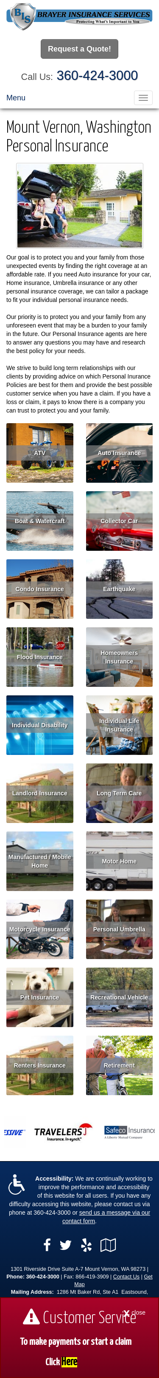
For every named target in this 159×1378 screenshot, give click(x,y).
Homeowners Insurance (119, 657)
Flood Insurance (40, 657)
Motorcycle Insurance (39, 929)
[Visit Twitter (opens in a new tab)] (65, 1245)
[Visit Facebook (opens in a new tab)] (47, 1245)
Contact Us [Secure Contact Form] (126, 1277)
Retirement (119, 1065)
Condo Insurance (40, 589)
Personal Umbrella (119, 929)
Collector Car (119, 521)
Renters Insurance (40, 1065)
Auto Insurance (119, 453)
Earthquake (119, 589)
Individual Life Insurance (119, 725)
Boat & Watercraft (40, 521)
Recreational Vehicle (119, 997)
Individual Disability (39, 725)
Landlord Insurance (39, 793)
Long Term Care (119, 793)
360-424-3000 (97, 75)
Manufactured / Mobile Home (39, 861)
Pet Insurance (39, 997)
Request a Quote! (79, 49)
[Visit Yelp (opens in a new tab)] (86, 1245)
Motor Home (119, 861)
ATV (39, 453)
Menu (15, 98)
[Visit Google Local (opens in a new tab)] (108, 1245)
